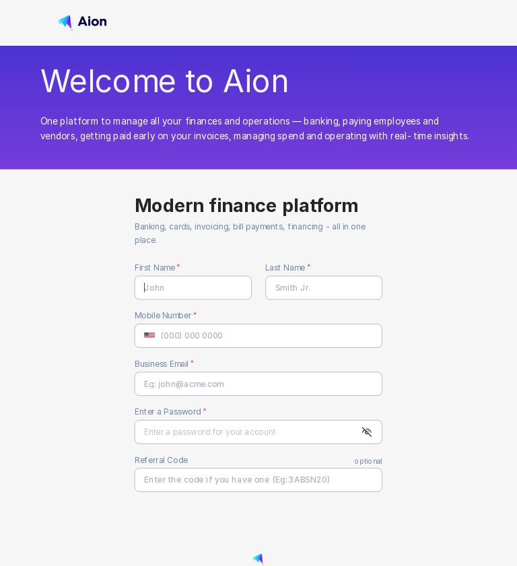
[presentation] (221, 524)
